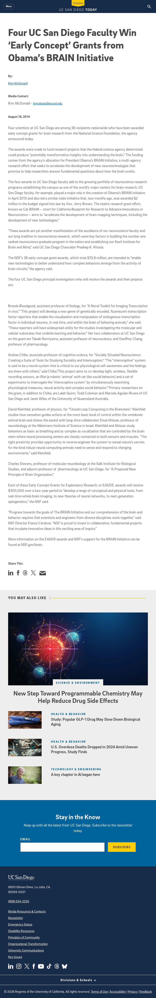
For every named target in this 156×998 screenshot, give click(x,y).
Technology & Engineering (76, 769)
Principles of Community (24, 937)
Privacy (133, 991)
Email (25, 839)
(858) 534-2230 (18, 901)
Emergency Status (20, 924)
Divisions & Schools (78, 980)
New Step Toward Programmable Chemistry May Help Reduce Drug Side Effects (78, 696)
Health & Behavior (68, 714)
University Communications (26, 950)
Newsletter (15, 918)
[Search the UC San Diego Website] (149, 6)
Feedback (145, 991)
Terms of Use (99, 991)
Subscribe (122, 847)
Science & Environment (78, 682)
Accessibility (118, 991)
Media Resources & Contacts (27, 911)
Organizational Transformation (28, 944)
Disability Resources (21, 931)
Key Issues (15, 957)
